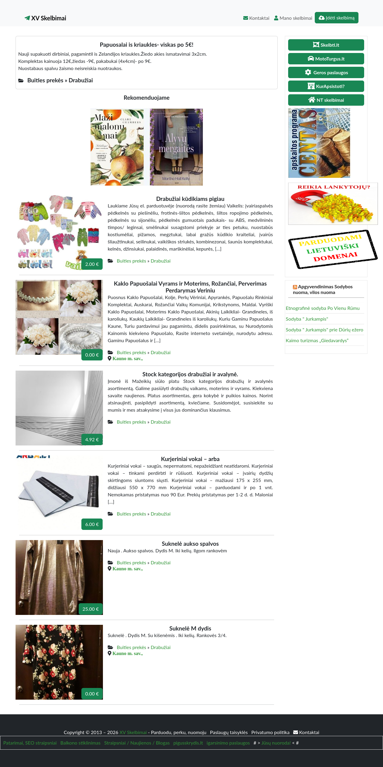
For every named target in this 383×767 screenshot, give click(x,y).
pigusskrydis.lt (188, 742)
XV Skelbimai (45, 18)
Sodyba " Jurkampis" (307, 319)
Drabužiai (161, 260)
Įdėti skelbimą (337, 17)
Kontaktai (256, 18)
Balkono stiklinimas (80, 742)
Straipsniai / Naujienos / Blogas (137, 742)
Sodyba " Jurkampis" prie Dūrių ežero (324, 329)
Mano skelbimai (293, 18)
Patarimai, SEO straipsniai (30, 742)
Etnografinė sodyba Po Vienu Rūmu (323, 308)
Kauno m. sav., (128, 358)
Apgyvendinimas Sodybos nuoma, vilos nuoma (323, 289)
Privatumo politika (271, 732)
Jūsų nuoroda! (276, 742)
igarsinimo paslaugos (228, 742)
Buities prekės (131, 260)
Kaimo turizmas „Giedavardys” (317, 340)
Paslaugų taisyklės (229, 732)
